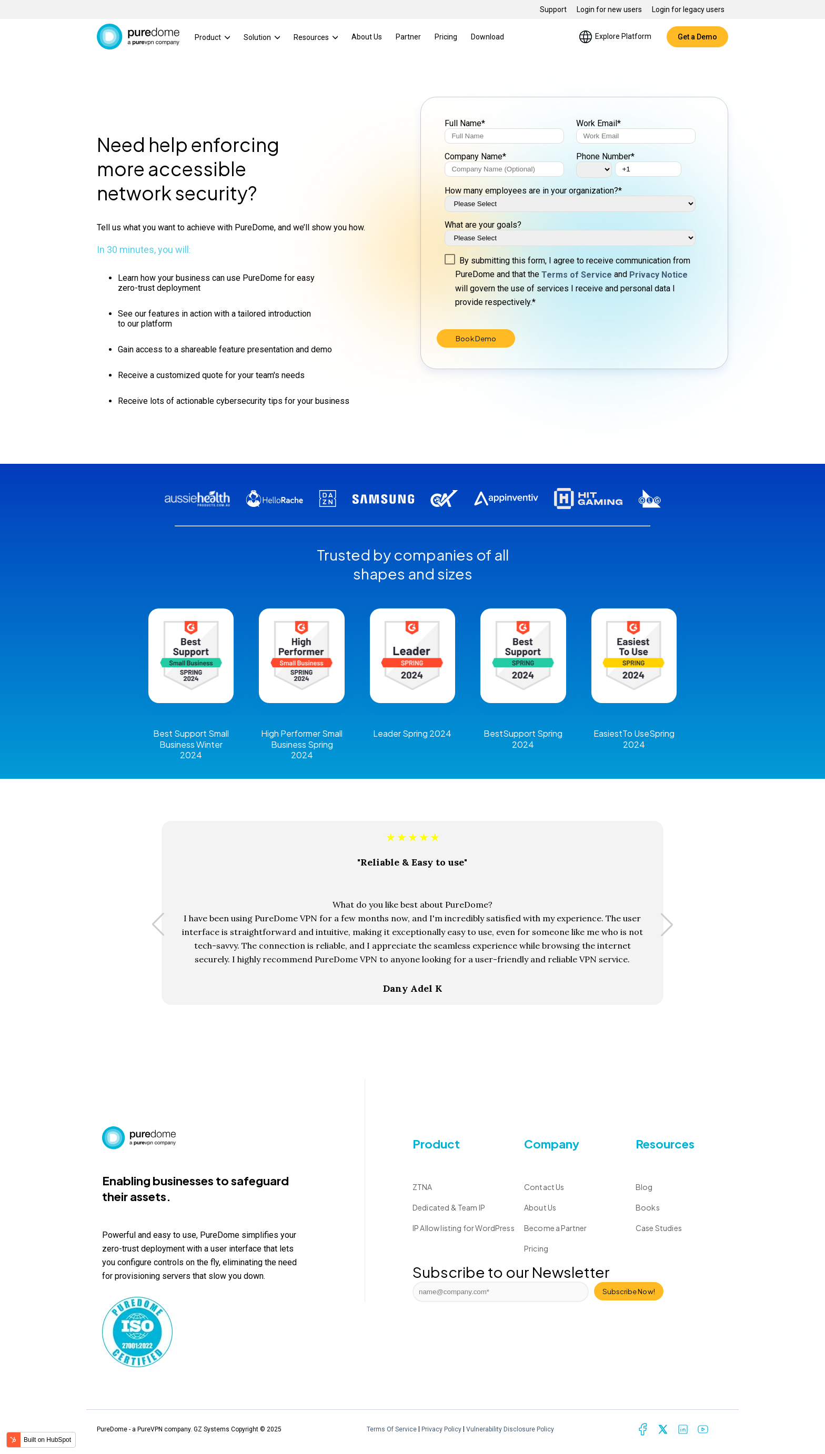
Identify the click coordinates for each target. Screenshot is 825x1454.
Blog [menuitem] (644, 1187)
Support (553, 9)
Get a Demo (697, 37)
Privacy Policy (441, 1429)
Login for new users (609, 9)
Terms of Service (576, 275)
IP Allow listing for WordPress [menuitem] (464, 1228)
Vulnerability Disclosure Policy (510, 1429)
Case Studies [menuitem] (659, 1228)
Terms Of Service (392, 1429)
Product (212, 37)
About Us (366, 37)
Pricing (446, 37)
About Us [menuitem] (540, 1207)
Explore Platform (614, 37)
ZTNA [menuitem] (422, 1187)
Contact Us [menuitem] (544, 1187)
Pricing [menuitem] (536, 1248)
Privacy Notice (658, 275)
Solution (262, 37)
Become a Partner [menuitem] (555, 1228)
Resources (316, 37)
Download (487, 37)
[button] (158, 924)
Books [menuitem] (648, 1207)
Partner (408, 37)
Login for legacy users (688, 9)
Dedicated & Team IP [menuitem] (449, 1207)
